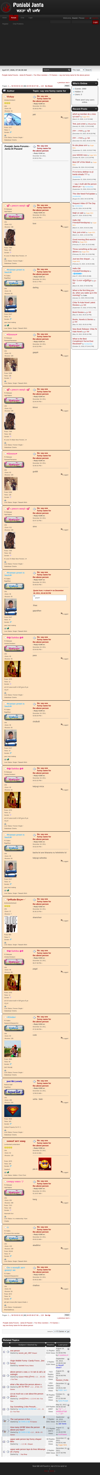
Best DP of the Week (82, 162)
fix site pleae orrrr (80, 145)
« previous (61, 83)
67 (35, 86)
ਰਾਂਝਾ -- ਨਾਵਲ (78, 131)
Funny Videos (29, 1365)
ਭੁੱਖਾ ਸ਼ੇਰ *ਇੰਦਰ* (24, 1387)
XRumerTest (92, 124)
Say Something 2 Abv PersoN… (23, 1407)
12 (11, 1411)
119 (42, 86)
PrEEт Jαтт (62, 1390)
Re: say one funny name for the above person (42, 98)
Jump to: (50, 1331)
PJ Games (33, 1422)
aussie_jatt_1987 (25, 1353)
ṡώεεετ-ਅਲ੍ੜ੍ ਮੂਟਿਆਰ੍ (26, 1377)
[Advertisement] (50, 46)
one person (15, 1351)
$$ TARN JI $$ (24, 1422)
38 (36, 1432)
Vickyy (10, 96)
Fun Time (14, 1379)
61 (20, 86)
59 (15, 86)
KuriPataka (62, 1434)
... (10, 86)
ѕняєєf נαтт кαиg (16, 1141)
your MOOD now (80, 155)
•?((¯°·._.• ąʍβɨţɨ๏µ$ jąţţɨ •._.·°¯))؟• (61, 1411)
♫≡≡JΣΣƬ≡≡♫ (24, 1399)
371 (41, 1377)
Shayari (34, 1353)
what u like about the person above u (26, 1384)
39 (38, 1432)
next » (67, 83)
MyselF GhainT (60, 1366)
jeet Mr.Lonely (14, 1081)
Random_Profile (62, 1380)
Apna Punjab (63, 1401)
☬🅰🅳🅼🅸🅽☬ (77, 273)
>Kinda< (11, 1017)
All (38, 1398)
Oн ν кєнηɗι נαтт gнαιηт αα (15, 1268)
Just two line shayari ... (82, 259)
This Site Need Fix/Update (84, 194)
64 (28, 86)
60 (17, 86)
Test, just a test (79, 124)
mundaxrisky (77, 177)
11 (43, 1409)
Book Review (78, 312)
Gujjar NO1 (62, 1445)
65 (30, 86)
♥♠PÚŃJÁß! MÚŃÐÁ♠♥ (27, 1409)
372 (44, 1377)
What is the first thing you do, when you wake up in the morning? (85, 292)
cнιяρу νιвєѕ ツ (15, 1181)
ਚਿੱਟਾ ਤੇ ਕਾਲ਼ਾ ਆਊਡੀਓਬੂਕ (82, 281)
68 (37, 86)
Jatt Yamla (62, 1424)
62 (22, 86)
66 (32, 86)
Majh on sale (78, 213)
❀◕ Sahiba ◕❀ (15, 637)
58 (12, 86)
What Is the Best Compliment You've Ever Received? (83, 341)
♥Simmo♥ (12, 334)
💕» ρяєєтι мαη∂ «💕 (18, 205)
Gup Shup (24, 1454)
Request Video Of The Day (84, 203)
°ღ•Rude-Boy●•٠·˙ (16, 899)
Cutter (85, 295)
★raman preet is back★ (15, 271)
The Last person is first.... (21, 1419)
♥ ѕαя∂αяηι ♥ (63, 1355)
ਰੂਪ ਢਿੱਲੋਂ (87, 131)
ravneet (21, 1366)
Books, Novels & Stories (83, 319)
